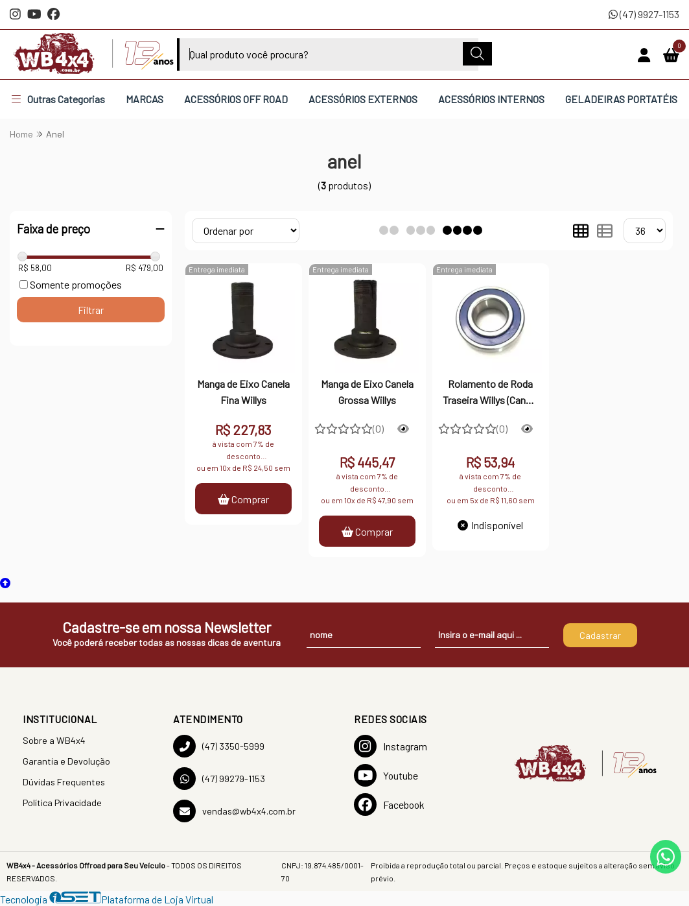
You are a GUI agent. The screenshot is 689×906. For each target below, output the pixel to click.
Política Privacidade (62, 802)
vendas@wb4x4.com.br (234, 811)
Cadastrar (600, 635)
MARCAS (144, 99)
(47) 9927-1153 (644, 14)
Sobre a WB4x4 (54, 740)
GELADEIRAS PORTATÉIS (621, 99)
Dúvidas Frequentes (64, 781)
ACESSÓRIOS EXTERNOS (363, 99)
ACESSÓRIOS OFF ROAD (236, 99)
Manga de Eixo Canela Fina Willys (243, 391)
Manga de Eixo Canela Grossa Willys (367, 391)
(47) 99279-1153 (219, 778)
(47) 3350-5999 (218, 746)
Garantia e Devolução (66, 761)
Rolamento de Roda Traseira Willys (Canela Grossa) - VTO (490, 393)
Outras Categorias (58, 99)
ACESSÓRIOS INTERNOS (491, 99)
